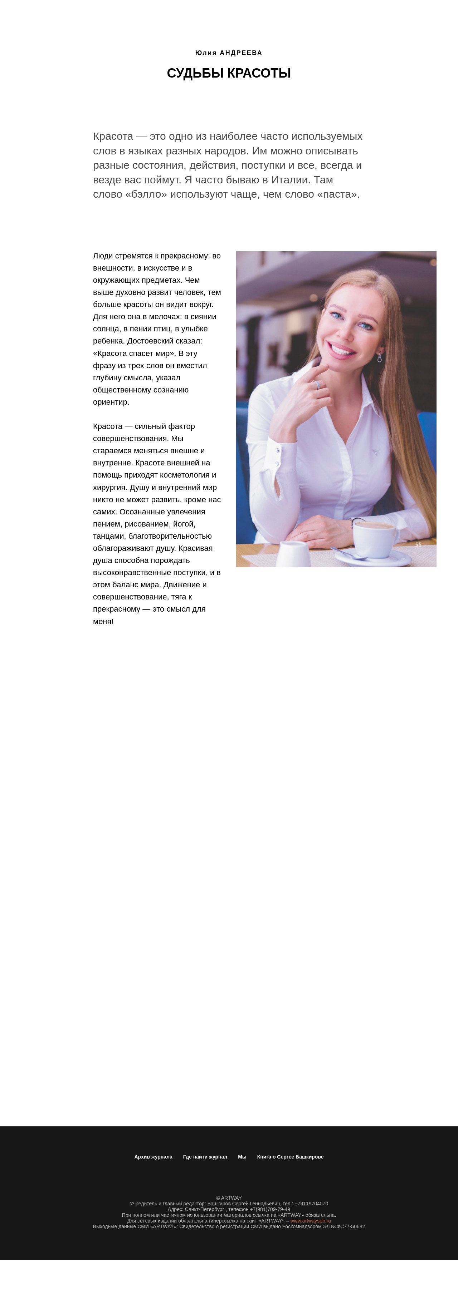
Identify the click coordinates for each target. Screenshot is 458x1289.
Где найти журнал (205, 1157)
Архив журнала (153, 1157)
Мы (242, 1157)
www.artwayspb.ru (310, 1221)
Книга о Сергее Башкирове (290, 1157)
